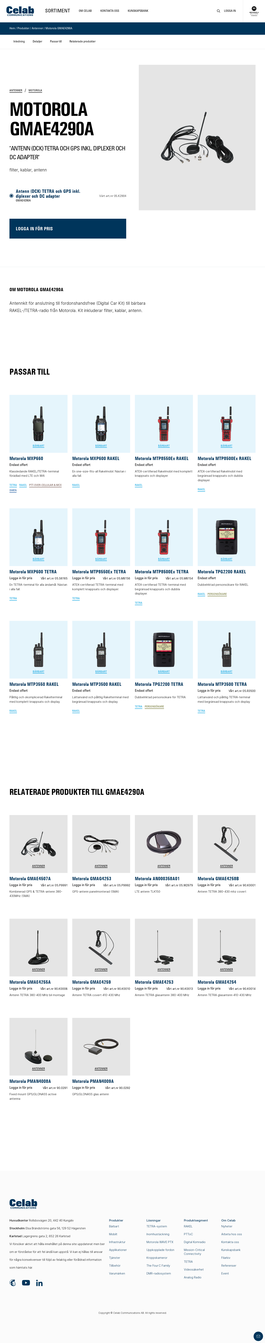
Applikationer (118, 1250)
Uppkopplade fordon (160, 1250)
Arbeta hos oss (231, 1234)
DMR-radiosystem (158, 1273)
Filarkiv (225, 1258)
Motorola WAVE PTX (159, 1242)
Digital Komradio (195, 1242)
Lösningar (153, 1220)
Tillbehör (114, 1265)
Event (225, 1273)
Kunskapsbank (138, 11)
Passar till (56, 41)
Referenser (228, 1265)
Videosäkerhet (194, 1269)
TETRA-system (156, 1226)
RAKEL (188, 1226)
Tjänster (114, 1258)
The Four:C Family (158, 1265)
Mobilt (113, 1234)
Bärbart (114, 1226)
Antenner (37, 28)
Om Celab (85, 11)
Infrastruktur (117, 1242)
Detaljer (37, 41)
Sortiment (57, 11)
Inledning (19, 41)
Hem (12, 28)
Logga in (230, 11)
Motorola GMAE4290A (58, 28)
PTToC (188, 1234)
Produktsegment (196, 1220)
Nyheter (226, 1226)
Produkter (23, 28)
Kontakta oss (109, 11)
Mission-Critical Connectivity (194, 1252)
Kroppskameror (156, 1258)
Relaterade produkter (82, 41)
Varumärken (117, 1273)
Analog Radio (192, 1277)
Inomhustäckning (157, 1234)
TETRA (188, 1261)
